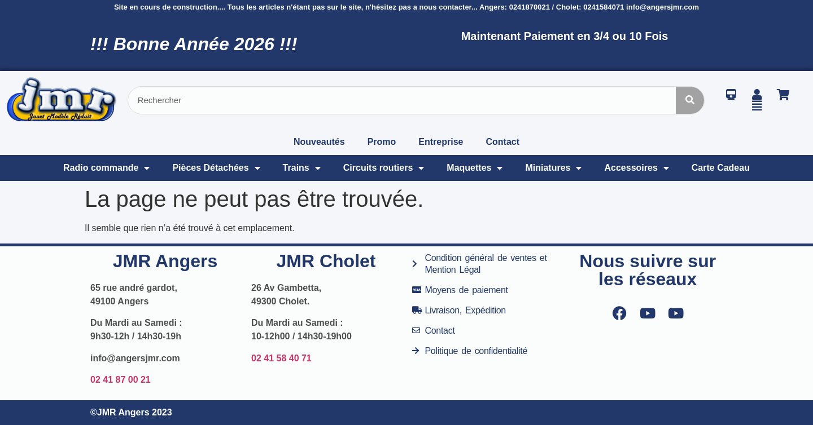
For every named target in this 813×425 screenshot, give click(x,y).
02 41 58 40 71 (281, 358)
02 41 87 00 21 (120, 379)
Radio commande (106, 168)
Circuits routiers (384, 168)
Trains (302, 168)
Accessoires (636, 168)
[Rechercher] (690, 100)
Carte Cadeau (721, 167)
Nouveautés (319, 142)
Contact (502, 142)
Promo (382, 142)
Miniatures (553, 168)
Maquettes (474, 168)
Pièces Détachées (216, 168)
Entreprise (440, 142)
